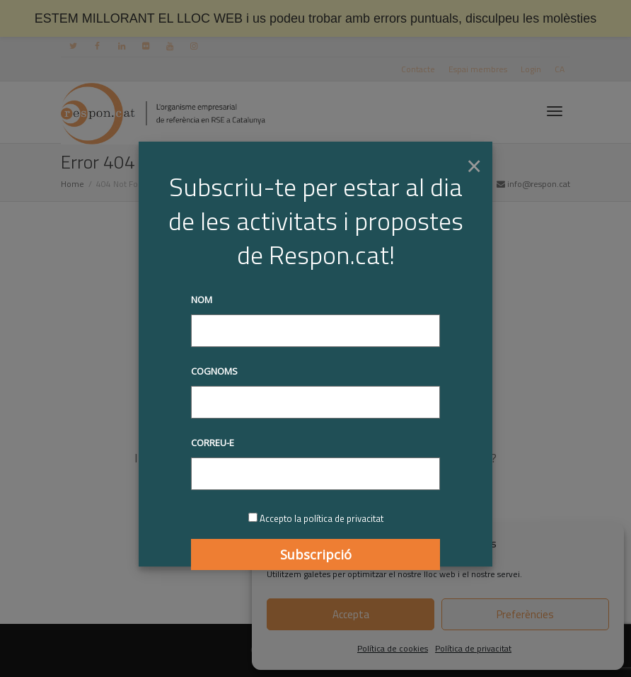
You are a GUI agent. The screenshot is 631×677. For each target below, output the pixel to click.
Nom (201, 299)
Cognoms (214, 371)
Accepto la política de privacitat (321, 518)
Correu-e (212, 442)
